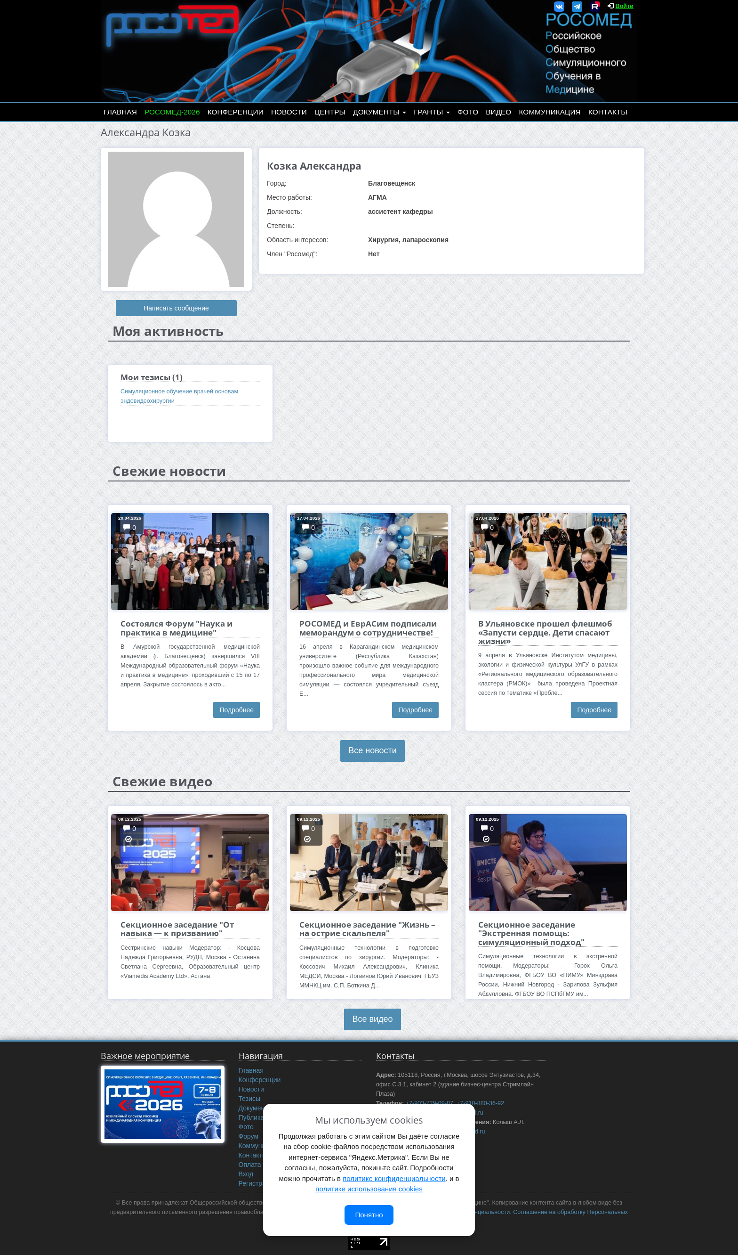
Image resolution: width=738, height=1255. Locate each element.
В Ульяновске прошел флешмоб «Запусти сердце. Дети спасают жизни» (545, 632)
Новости (289, 112)
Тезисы (250, 1098)
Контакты (607, 112)
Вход (246, 1174)
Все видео (372, 1019)
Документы (379, 112)
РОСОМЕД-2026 (172, 112)
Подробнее (236, 710)
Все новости (372, 750)
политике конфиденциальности (394, 1178)
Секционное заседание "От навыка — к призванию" (177, 928)
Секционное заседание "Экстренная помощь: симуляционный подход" (531, 933)
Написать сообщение (176, 308)
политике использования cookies (368, 1189)
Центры (329, 112)
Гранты (431, 112)
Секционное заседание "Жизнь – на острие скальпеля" (367, 928)
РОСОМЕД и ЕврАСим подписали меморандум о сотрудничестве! (368, 627)
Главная (120, 112)
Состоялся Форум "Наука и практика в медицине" (176, 627)
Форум (249, 1136)
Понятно (369, 1215)
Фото (467, 112)
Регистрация (258, 1183)
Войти (625, 6)
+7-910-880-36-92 (480, 1103)
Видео (498, 112)
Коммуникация (550, 112)
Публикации (257, 1117)
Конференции (236, 112)
